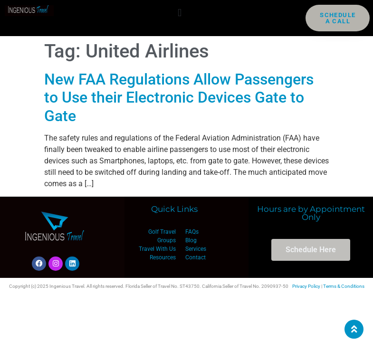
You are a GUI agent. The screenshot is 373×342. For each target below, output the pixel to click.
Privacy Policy (306, 286)
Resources (163, 257)
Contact (195, 257)
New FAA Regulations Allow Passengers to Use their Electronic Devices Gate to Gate (179, 97)
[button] (179, 12)
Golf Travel (162, 231)
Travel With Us (157, 249)
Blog (191, 240)
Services (195, 249)
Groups (166, 240)
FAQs (192, 231)
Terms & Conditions (343, 286)
